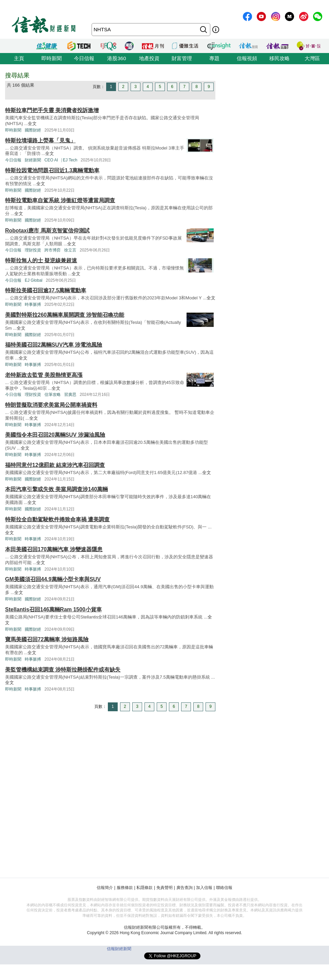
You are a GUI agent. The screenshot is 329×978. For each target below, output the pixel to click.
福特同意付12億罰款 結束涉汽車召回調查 (55, 465)
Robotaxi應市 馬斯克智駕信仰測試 (47, 230)
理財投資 (33, 250)
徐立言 (70, 250)
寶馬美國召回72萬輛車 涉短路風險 (47, 639)
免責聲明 (164, 887)
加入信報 (204, 887)
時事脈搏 (33, 304)
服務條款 (125, 887)
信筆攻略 (52, 394)
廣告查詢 (184, 887)
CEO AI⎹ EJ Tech (60, 160)
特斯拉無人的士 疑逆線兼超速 (41, 260)
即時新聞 (51, 58)
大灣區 (312, 58)
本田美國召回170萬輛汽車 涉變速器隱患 (53, 549)
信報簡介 (105, 887)
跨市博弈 (52, 250)
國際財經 (33, 130)
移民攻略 (279, 58)
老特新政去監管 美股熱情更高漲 (43, 375)
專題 (214, 58)
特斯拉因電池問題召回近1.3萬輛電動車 (52, 170)
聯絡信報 (224, 887)
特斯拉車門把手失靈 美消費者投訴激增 (52, 110)
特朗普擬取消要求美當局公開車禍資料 (51, 405)
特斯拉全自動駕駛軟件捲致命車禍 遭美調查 (57, 519)
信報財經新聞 (119, 948)
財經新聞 (33, 160)
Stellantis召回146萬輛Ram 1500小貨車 (53, 609)
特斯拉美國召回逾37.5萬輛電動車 (45, 290)
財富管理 (182, 58)
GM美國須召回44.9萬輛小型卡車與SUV (53, 579)
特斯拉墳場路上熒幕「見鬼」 (40, 140)
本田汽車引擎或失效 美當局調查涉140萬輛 (56, 489)
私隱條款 (144, 887)
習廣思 (70, 394)
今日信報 (84, 58)
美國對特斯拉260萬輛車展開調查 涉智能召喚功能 (64, 315)
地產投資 (149, 58)
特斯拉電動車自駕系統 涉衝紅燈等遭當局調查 (60, 200)
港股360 (116, 58)
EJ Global (33, 280)
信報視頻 (247, 58)
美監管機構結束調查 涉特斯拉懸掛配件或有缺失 (62, 670)
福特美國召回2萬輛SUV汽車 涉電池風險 (53, 345)
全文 (32, 123)
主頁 (19, 58)
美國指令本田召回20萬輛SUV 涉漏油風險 (55, 435)
